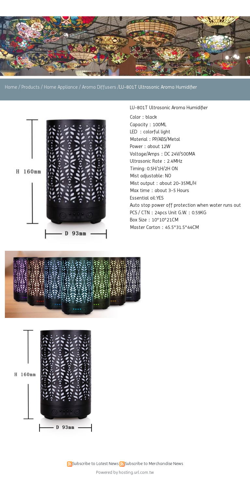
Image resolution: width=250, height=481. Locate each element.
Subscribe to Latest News (95, 463)
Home (11, 87)
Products (31, 87)
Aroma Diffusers (99, 87)
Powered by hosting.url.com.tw (125, 472)
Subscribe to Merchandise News (154, 463)
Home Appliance (61, 87)
